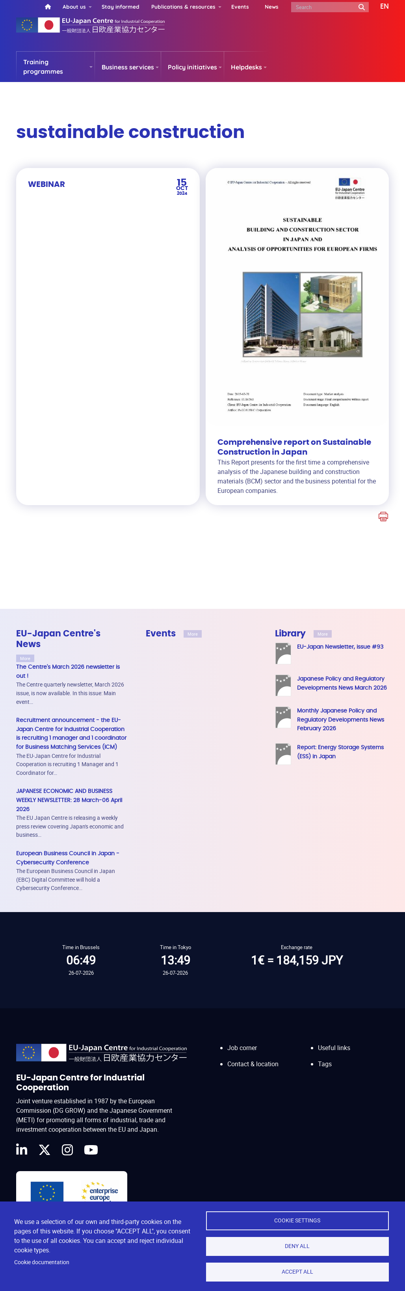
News (272, 6)
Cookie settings (297, 1220)
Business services (128, 67)
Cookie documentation (41, 1262)
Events (240, 6)
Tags (325, 1064)
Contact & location (253, 1064)
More (25, 658)
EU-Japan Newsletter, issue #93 (340, 647)
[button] (379, 6)
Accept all (297, 1271)
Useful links (334, 1047)
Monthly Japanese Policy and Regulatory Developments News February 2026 (340, 719)
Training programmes (43, 66)
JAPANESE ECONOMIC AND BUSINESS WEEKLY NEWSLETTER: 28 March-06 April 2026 (69, 800)
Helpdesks (246, 67)
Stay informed (120, 6)
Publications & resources (183, 6)
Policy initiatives (192, 67)
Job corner (242, 1047)
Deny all (297, 1246)
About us (74, 6)
